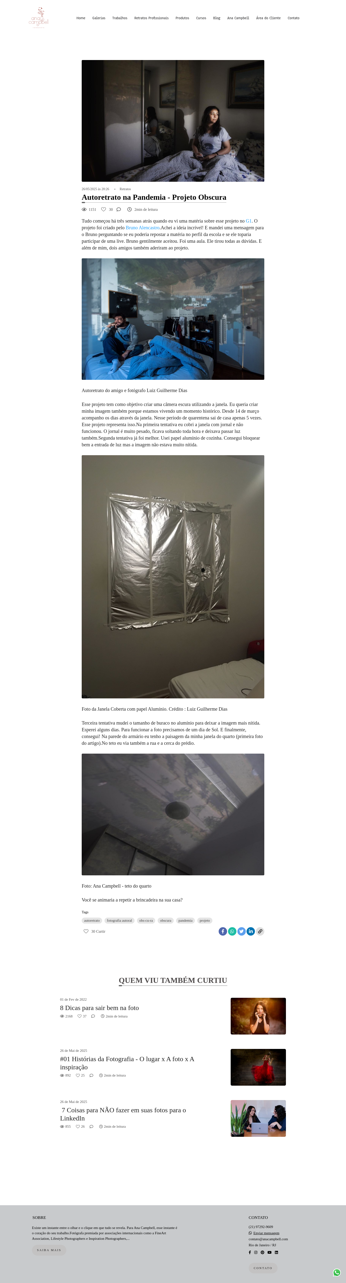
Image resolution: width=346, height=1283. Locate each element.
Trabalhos (119, 18)
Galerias (98, 18)
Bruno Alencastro (143, 227)
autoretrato (92, 920)
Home (80, 18)
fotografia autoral (119, 920)
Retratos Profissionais (151, 18)
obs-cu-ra (146, 920)
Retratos (125, 189)
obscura (165, 920)
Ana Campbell (238, 18)
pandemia (185, 920)
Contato (293, 18)
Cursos (201, 18)
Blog (216, 18)
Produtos (182, 18)
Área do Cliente (268, 18)
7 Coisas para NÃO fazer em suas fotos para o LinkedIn (123, 1114)
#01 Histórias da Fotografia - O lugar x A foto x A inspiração (127, 1063)
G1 (249, 221)
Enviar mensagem (266, 1233)
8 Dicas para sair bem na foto (99, 1007)
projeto (205, 920)
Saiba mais (49, 1250)
